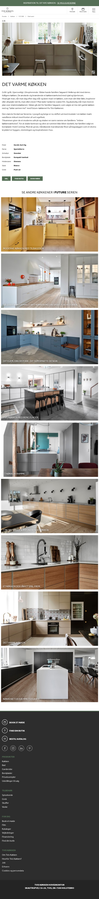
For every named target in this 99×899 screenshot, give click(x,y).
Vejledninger (8, 833)
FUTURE (21, 16)
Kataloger (6, 829)
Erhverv (5, 867)
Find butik (19, 179)
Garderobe (7, 769)
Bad (3, 765)
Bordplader (7, 773)
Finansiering (8, 837)
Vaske (4, 807)
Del (6, 179)
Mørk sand (31, 16)
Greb (4, 799)
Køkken (12, 16)
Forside (4, 16)
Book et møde (8, 821)
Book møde (35, 179)
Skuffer (5, 803)
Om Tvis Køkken (9, 855)
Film (4, 825)
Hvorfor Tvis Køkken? (12, 859)
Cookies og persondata (13, 871)
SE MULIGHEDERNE (66, 3)
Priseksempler (9, 777)
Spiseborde (7, 795)
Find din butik (8, 841)
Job (3, 863)
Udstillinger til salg (10, 781)
